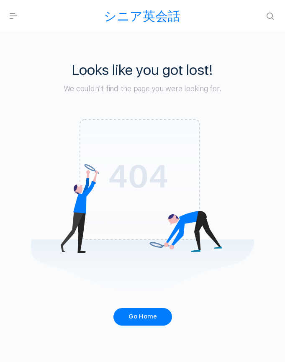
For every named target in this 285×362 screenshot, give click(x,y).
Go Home (142, 316)
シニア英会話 (142, 16)
